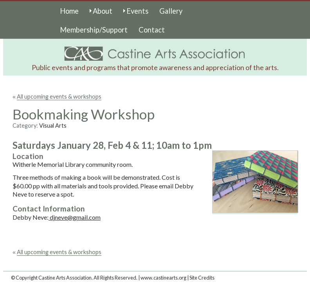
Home (69, 11)
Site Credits (201, 278)
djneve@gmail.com (75, 217)
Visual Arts (53, 125)
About (102, 11)
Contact (152, 29)
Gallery (170, 11)
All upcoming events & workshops (59, 96)
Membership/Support (94, 29)
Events (137, 11)
